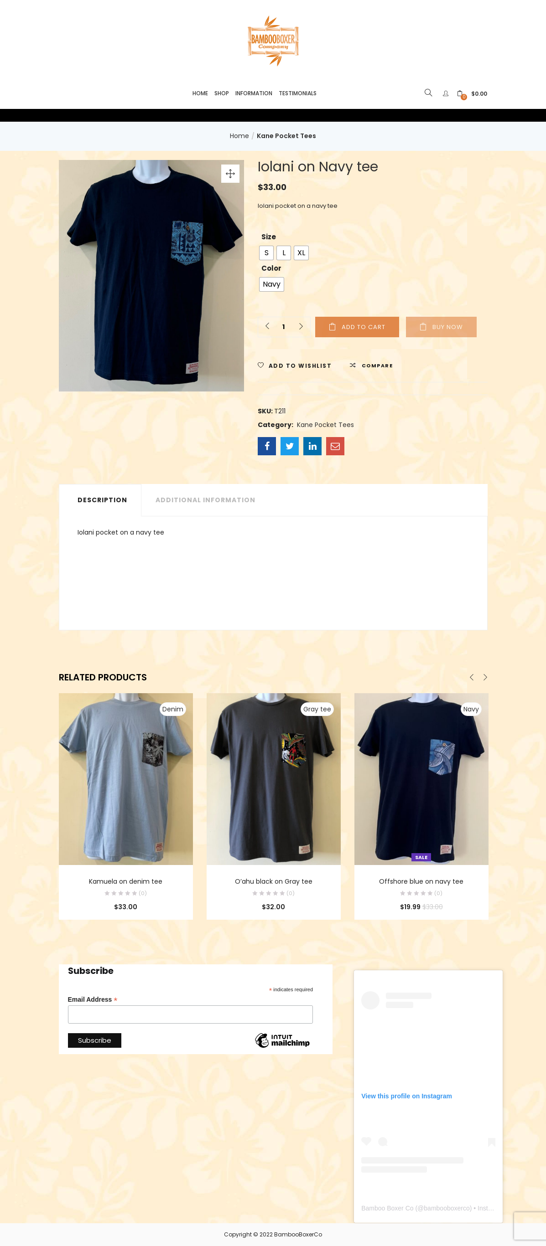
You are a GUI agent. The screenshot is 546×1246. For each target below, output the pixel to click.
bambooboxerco (446, 1208)
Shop (221, 93)
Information (253, 93)
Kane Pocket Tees (286, 135)
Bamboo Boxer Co (387, 1208)
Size (268, 237)
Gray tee (317, 709)
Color (271, 268)
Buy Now (447, 327)
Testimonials (298, 93)
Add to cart (363, 327)
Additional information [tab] (205, 500)
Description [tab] (102, 500)
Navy (471, 709)
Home (200, 93)
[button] (472, 93)
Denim (172, 709)
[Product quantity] (283, 327)
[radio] (266, 253)
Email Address (93, 999)
